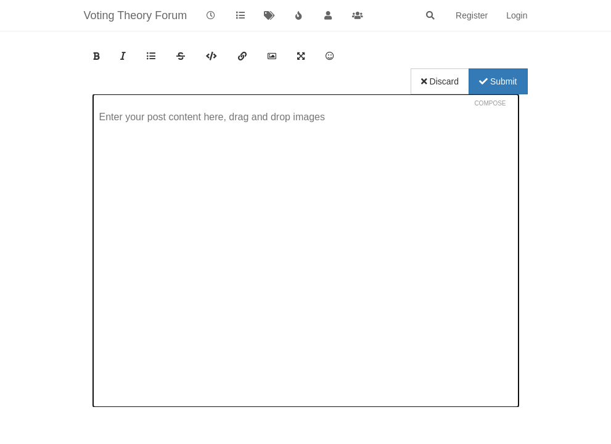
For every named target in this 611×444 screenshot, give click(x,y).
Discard (440, 81)
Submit (498, 81)
